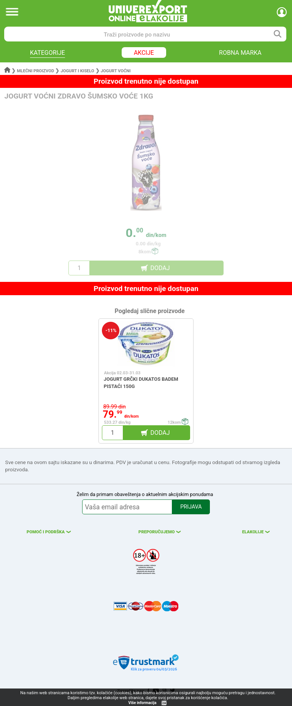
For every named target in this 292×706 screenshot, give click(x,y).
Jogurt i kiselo (77, 70)
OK (164, 703)
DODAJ (160, 268)
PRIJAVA (191, 507)
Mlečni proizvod (35, 70)
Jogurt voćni (116, 70)
